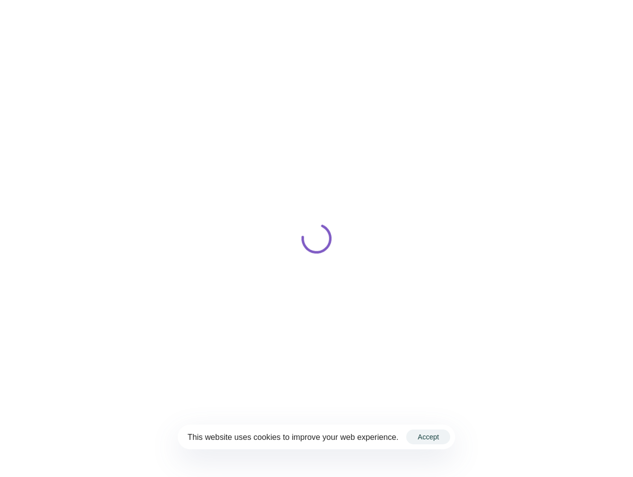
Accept (428, 437)
